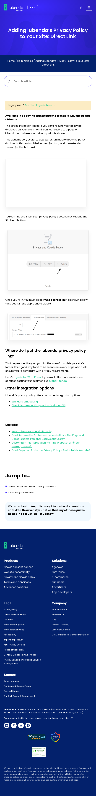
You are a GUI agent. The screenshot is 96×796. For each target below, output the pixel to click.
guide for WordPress (28, 377)
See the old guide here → (40, 105)
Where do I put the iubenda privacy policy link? (32, 486)
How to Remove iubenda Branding (32, 431)
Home (11, 61)
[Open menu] (89, 7)
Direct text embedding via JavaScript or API (38, 405)
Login (80, 7)
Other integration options (21, 492)
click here (73, 780)
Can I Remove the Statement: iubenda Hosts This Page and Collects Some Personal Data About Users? (48, 437)
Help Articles (25, 61)
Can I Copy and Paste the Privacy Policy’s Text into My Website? (51, 450)
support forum (58, 381)
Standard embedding (25, 401)
